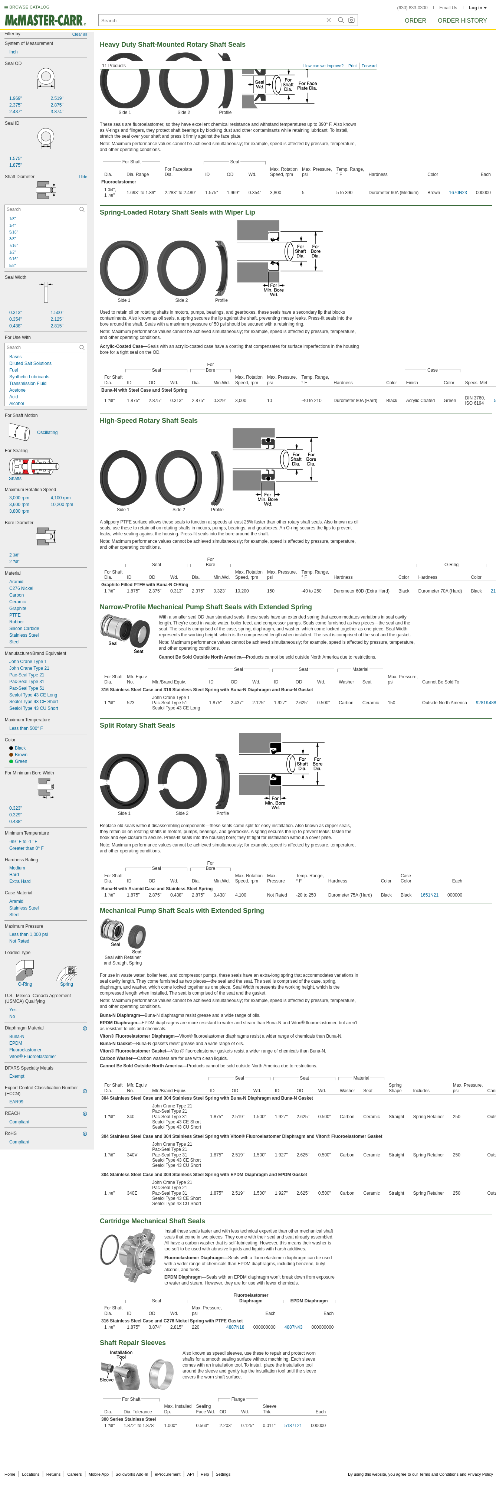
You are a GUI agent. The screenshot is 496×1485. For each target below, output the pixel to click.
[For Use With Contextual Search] (45, 347)
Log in (478, 7)
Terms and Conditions (439, 1474)
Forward (369, 65)
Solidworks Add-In (131, 1474)
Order (415, 20)
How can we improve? (323, 65)
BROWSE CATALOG (29, 7)
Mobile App (99, 1474)
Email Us (448, 7)
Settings (223, 1474)
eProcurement (168, 1474)
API (190, 1474)
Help (205, 1474)
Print (352, 65)
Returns (53, 1474)
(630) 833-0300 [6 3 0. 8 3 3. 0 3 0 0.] (412, 7)
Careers (74, 1474)
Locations (31, 1474)
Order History (462, 20)
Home (9, 1474)
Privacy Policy (480, 1474)
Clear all (79, 34)
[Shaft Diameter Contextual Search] (45, 209)
